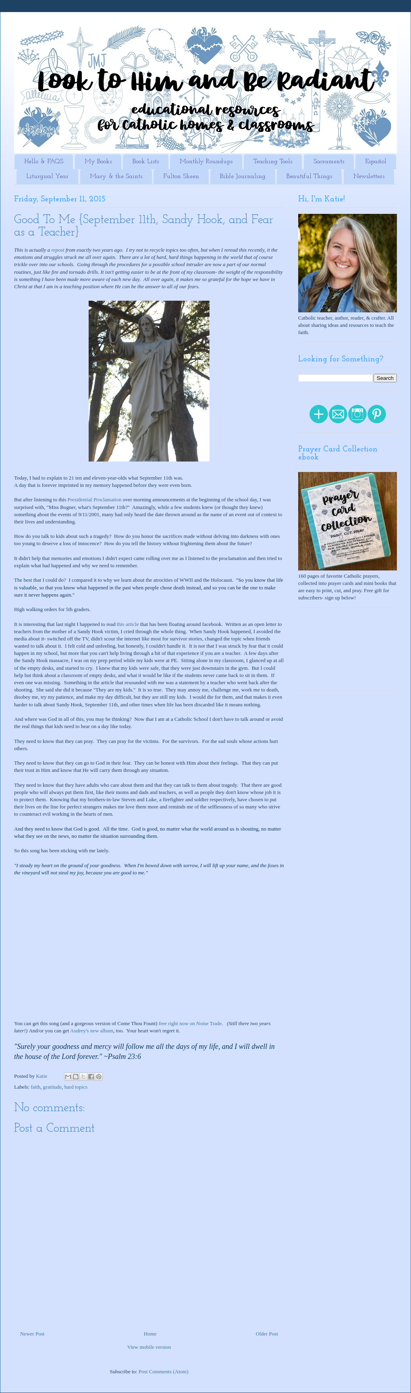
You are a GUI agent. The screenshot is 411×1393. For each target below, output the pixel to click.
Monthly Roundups (206, 161)
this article (128, 624)
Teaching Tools (272, 161)
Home (150, 1334)
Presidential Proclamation (95, 499)
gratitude (52, 1087)
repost (57, 250)
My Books (98, 161)
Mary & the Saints (116, 176)
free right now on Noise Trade (190, 1023)
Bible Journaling (243, 176)
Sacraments (328, 161)
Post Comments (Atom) (164, 1371)
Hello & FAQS (43, 161)
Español (375, 161)
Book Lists (146, 161)
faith (36, 1087)
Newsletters (368, 176)
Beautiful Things (309, 176)
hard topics (75, 1087)
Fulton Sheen (181, 176)
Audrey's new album (91, 1031)
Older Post (267, 1334)
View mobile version (149, 1347)
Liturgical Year (47, 176)
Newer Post (32, 1334)
